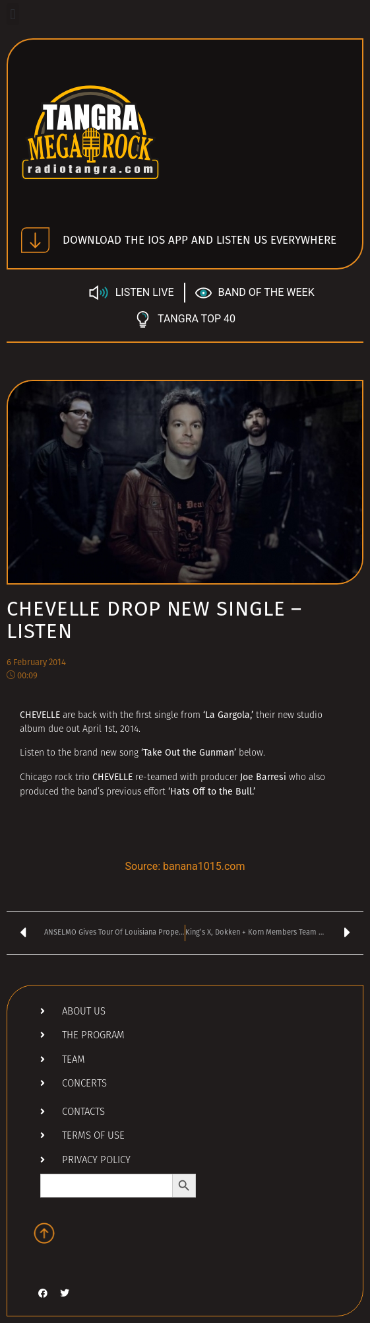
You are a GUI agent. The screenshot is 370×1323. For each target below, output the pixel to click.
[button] (13, 14)
